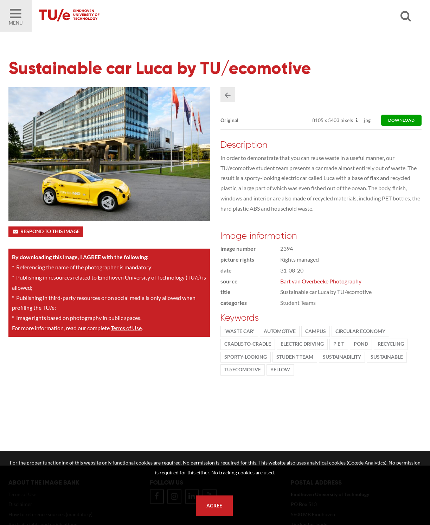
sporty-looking (245, 357)
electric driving (302, 344)
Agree (214, 505)
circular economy (360, 331)
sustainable (387, 357)
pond (361, 344)
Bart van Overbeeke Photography (320, 281)
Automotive (280, 331)
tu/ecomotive (242, 369)
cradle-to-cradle (247, 344)
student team (294, 357)
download (401, 120)
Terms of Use (126, 328)
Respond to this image (46, 231)
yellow (280, 369)
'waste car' (239, 331)
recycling (391, 344)
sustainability (342, 357)
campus (315, 331)
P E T (338, 344)
